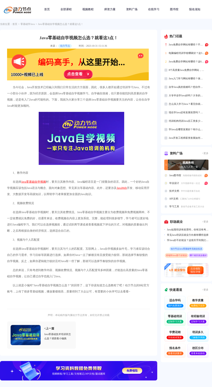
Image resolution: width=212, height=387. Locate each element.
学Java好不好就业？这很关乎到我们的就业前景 (187, 240)
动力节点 (65, 46)
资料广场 (131, 9)
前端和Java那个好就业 (176, 255)
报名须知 (194, 9)
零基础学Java (27, 24)
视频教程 (88, 9)
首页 (47, 9)
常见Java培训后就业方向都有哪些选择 (187, 235)
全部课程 (66, 9)
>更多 (205, 153)
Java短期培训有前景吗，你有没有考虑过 (187, 229)
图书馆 (174, 9)
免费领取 (132, 370)
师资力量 (110, 9)
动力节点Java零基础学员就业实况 (186, 249)
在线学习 (153, 9)
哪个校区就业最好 (198, 255)
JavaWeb (122, 187)
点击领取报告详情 (195, 270)
